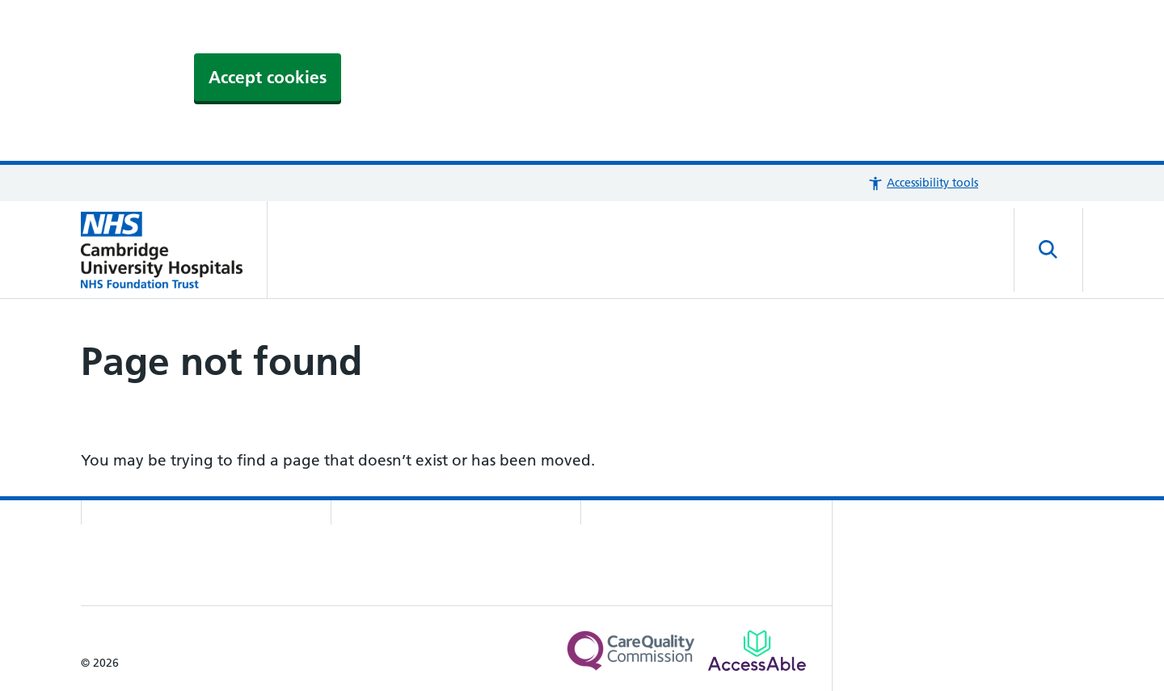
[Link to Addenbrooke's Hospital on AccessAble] (757, 650)
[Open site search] (1048, 250)
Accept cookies (268, 77)
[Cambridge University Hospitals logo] (174, 249)
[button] (922, 183)
